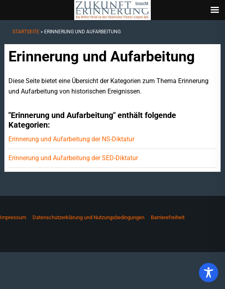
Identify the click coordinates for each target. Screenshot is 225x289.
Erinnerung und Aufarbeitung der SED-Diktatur (73, 158)
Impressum (13, 217)
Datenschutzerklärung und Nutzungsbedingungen (88, 217)
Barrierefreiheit (167, 217)
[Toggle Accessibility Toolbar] (208, 272)
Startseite (25, 32)
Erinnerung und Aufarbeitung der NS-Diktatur (71, 139)
